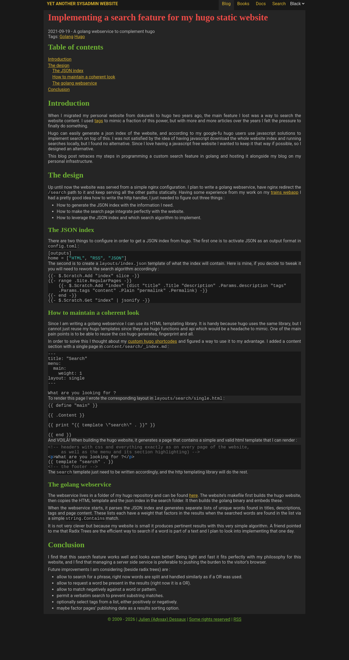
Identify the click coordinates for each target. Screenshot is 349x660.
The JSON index (67, 70)
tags (99, 120)
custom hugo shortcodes (152, 351)
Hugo (79, 36)
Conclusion (59, 89)
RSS (237, 654)
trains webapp (284, 192)
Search (279, 3)
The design (58, 65)
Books (243, 3)
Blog (226, 3)
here (193, 530)
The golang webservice (74, 83)
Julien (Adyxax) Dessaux (162, 654)
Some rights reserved (209, 654)
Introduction (59, 59)
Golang (66, 36)
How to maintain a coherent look (83, 77)
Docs (261, 3)
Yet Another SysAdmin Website (82, 3)
